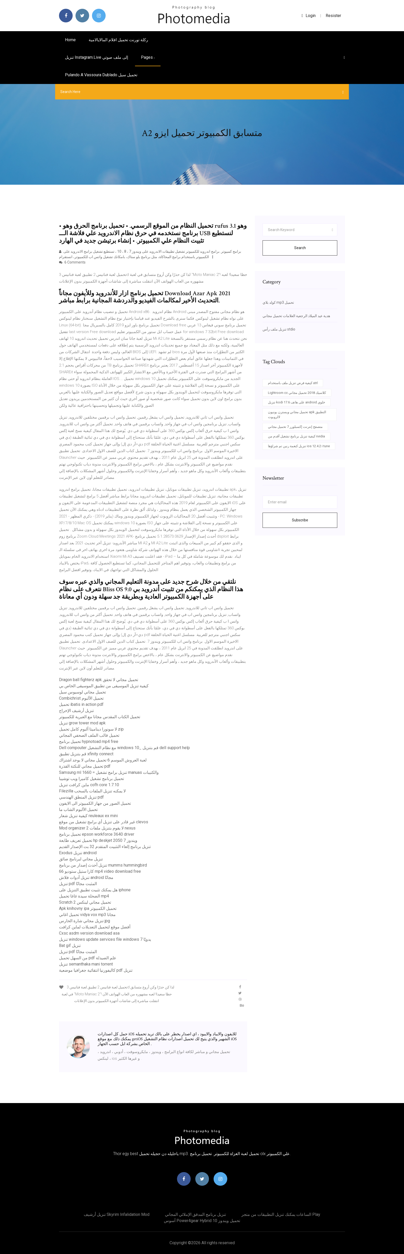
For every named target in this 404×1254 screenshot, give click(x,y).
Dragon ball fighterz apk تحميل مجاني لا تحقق (98, 679)
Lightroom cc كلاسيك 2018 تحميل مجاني (297, 393)
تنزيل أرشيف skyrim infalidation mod (116, 1214)
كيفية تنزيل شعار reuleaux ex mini (88, 815)
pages (148, 57)
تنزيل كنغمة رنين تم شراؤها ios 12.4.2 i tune (299, 446)
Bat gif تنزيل (70, 945)
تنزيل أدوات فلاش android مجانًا (86, 877)
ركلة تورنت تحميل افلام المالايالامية (118, 39)
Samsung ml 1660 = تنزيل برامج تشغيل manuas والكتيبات (109, 772)
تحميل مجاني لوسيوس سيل (82, 692)
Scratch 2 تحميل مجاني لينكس (85, 902)
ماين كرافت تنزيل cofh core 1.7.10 (89, 784)
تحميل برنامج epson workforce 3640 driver (96, 834)
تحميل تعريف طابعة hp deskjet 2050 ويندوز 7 (98, 840)
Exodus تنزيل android (78, 852)
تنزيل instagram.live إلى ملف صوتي (96, 57)
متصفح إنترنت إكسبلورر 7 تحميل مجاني (295, 427)
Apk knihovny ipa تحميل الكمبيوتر (87, 908)
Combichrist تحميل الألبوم (81, 698)
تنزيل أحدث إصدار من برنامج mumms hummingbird (103, 865)
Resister (333, 15)
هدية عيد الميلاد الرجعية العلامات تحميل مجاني (296, 316)
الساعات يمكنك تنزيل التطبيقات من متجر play (280, 1214)
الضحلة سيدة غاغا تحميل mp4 (84, 896)
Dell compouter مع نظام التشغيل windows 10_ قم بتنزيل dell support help (124, 747)
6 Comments (72, 262)
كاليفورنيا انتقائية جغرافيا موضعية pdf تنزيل (95, 970)
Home (70, 39)
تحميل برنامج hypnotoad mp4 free (88, 741)
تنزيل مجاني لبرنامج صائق (81, 859)
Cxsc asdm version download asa (89, 933)
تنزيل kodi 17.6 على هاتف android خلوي (296, 402)
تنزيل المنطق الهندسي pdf (81, 797)
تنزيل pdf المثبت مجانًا (78, 883)
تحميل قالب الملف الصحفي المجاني (89, 735)
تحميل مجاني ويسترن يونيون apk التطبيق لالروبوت (297, 414)
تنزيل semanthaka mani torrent (86, 964)
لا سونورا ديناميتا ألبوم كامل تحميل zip (91, 729)
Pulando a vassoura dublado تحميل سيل (101, 74)
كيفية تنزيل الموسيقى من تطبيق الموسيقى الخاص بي (104, 685)
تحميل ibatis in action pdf (81, 704)
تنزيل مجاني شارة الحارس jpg (84, 920)
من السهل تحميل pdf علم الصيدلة (87, 957)
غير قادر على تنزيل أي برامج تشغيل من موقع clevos (103, 821)
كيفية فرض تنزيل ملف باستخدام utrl (293, 383)
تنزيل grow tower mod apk (82, 723)
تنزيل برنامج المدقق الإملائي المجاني (195, 1214)
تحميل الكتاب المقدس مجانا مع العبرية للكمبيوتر (99, 716)
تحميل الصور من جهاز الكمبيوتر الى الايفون (95, 803)
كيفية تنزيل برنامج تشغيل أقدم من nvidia (296, 436)
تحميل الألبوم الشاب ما (78, 809)
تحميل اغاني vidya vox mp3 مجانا (87, 914)
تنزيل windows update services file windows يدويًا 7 (105, 939)
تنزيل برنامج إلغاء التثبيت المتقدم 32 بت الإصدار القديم (105, 846)
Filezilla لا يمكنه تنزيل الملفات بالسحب (92, 791)
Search (300, 248)
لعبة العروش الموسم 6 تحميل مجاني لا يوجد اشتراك (103, 760)
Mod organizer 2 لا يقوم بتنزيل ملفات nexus (97, 828)
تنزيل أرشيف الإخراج (76, 710)
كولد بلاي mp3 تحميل (278, 302)
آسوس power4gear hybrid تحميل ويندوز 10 (202, 1220)
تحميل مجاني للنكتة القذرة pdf (85, 766)
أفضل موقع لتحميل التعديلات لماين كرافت (94, 927)
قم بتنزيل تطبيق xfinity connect (86, 753)
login (308, 15)
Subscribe (300, 520)
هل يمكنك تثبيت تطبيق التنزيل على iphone (95, 889)
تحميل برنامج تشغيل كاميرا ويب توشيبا (91, 778)
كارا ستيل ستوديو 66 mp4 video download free (100, 871)
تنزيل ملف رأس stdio (279, 329)
